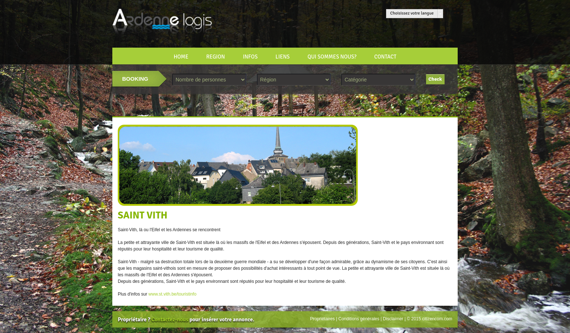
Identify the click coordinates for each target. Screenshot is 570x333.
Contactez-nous (169, 319)
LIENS (283, 56)
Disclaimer (393, 318)
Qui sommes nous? (332, 56)
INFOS (250, 56)
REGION (215, 56)
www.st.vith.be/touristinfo (172, 294)
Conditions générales (359, 318)
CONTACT (385, 56)
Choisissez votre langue (412, 13)
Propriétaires (322, 318)
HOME (181, 56)
